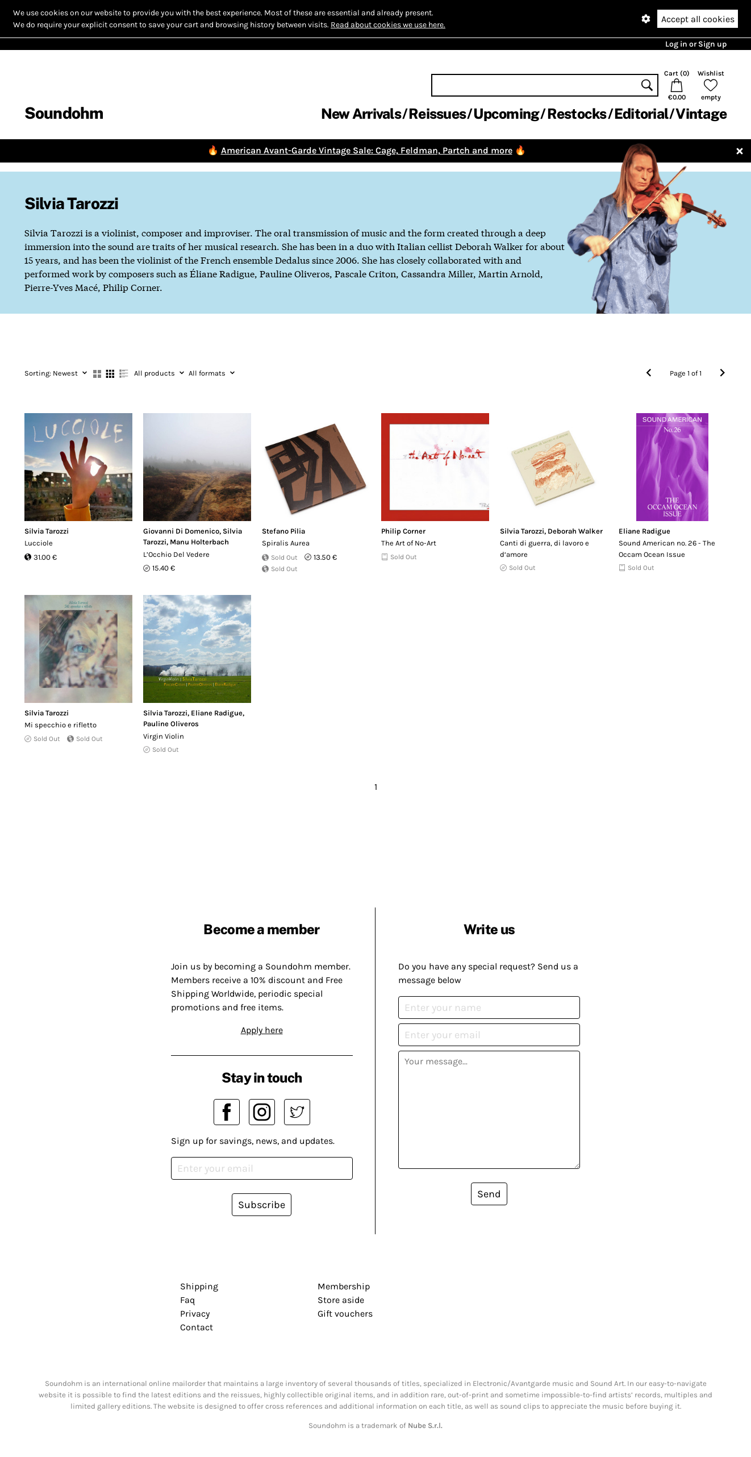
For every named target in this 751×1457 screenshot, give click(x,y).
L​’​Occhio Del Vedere (176, 554)
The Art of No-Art (408, 543)
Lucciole (38, 543)
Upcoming (506, 113)
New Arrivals (361, 113)
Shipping (199, 1286)
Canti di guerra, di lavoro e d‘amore (544, 549)
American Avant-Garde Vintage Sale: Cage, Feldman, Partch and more (366, 150)
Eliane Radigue (644, 531)
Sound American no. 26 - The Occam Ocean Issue (667, 549)
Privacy (195, 1313)
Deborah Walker (575, 531)
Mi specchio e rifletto (60, 725)
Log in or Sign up (696, 44)
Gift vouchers (345, 1313)
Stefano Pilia (283, 531)
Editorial (641, 113)
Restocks (577, 113)
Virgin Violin (163, 736)
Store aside (341, 1299)
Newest (55, 373)
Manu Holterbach (199, 542)
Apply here (262, 1030)
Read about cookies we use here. (388, 25)
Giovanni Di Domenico (181, 531)
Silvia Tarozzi (46, 531)
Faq (187, 1299)
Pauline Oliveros (171, 723)
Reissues (437, 113)
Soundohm (63, 112)
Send (489, 1194)
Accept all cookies (698, 19)
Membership (344, 1286)
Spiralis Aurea (286, 543)
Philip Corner (403, 531)
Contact (196, 1327)
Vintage (701, 113)
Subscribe (261, 1204)
